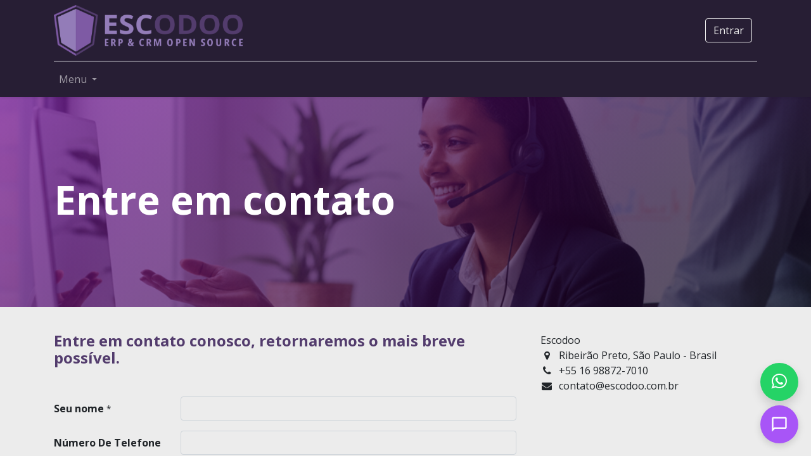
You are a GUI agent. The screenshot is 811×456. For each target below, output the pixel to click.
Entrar (728, 30)
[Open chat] (779, 424)
